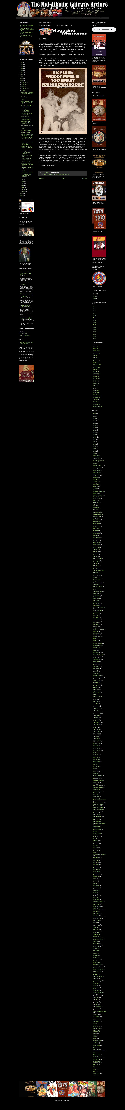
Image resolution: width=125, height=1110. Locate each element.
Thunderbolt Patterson (98, 992)
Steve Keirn (96, 955)
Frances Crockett (97, 656)
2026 (21, 62)
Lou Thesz (95, 771)
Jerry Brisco (96, 717)
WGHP (94, 1052)
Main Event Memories (98, 785)
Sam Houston (96, 929)
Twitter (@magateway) (98, 95)
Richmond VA (96, 392)
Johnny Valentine (97, 740)
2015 (21, 195)
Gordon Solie (96, 673)
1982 (94, 326)
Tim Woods (95, 997)
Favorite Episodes (97, 645)
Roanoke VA (96, 394)
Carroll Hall (95, 553)
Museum (95, 838)
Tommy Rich (96, 1001)
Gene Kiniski (96, 661)
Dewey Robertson (97, 610)
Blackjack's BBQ (97, 516)
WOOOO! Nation (97, 1059)
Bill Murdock (96, 507)
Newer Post (41, 178)
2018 (21, 78)
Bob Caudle (96, 525)
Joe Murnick (96, 734)
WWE (94, 1071)
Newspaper (96, 843)
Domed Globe (44, 18)
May (23, 183)
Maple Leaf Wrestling (98, 787)
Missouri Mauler (97, 828)
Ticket (94, 994)
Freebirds (95, 657)
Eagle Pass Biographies (98, 629)
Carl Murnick (96, 551)
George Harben (96, 664)
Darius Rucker (96, 600)
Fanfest (95, 642)
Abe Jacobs (96, 455)
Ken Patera (95, 747)
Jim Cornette (96, 720)
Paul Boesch (96, 862)
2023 (21, 68)
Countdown (96, 588)
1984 (94, 329)
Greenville (95, 366)
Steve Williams (96, 959)
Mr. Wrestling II (96, 836)
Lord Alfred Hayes (97, 770)
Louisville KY (96, 380)
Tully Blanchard (96, 1018)
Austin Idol (95, 486)
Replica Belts (96, 890)
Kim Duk (95, 752)
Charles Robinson (97, 558)
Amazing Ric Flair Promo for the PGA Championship (27, 143)
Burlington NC (96, 352)
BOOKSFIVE (96, 532)
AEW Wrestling (96, 458)
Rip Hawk (95, 911)
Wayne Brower (96, 1045)
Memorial (95, 798)
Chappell (95, 556)
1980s (94, 298)
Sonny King (96, 941)
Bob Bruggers (96, 523)
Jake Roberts (96, 710)
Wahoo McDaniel (97, 1040)
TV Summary (96, 1021)
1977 (94, 317)
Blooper (95, 518)
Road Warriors (96, 913)
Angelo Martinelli (97, 470)
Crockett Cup (96, 589)
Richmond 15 (96, 390)
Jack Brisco (96, 705)
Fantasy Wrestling (97, 643)
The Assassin (96, 983)
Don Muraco (96, 622)
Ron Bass (95, 922)
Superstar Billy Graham (98, 966)
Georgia (95, 670)
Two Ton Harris (96, 1026)
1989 (94, 338)
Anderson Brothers (97, 465)
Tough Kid (22, 284)
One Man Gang (96, 859)
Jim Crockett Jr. (96, 722)
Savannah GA (96, 397)
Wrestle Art (95, 1067)
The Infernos (96, 987)
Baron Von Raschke (97, 495)
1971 (94, 306)
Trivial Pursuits (96, 1016)
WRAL (94, 1066)
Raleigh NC (96, 388)
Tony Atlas (95, 1004)
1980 (94, 322)
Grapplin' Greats (97, 675)
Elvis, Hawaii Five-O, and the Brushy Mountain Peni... (27, 102)
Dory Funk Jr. (96, 624)
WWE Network (96, 1073)
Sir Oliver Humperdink (98, 938)
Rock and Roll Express (98, 917)
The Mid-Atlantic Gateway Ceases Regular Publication (26, 36)
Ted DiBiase (96, 974)
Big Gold (95, 504)
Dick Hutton (96, 612)
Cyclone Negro (96, 595)
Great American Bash (98, 677)
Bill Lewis (95, 505)
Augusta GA (96, 348)
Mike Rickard (96, 818)
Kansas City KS (96, 373)
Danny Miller (96, 598)
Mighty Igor (95, 812)
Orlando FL (95, 387)
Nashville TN (96, 383)
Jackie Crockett (96, 708)
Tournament (96, 1009)
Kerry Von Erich (96, 750)
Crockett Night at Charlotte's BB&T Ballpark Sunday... (26, 118)
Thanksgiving (96, 981)
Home (22, 18)
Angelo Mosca (96, 472)
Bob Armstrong (96, 519)
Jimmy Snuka (96, 731)
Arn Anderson (96, 475)
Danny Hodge (96, 596)
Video (94, 1038)
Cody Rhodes (96, 581)
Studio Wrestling (54, 18)
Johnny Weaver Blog (24, 335)
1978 (94, 319)
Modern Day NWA (97, 829)
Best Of (95, 500)
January (24, 191)
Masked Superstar (97, 791)
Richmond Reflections (98, 901)
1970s (94, 296)
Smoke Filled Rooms (98, 939)
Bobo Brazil (96, 530)
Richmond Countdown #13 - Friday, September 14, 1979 (27, 169)
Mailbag (95, 784)
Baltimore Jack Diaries (98, 491)
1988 (94, 336)
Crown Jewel (96, 593)
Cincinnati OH (96, 574)
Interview (95, 698)
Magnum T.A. (96, 782)
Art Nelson (95, 477)
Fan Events (96, 640)
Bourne (95, 535)
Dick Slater (95, 615)
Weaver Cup (96, 1049)
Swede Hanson (96, 967)
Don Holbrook (96, 619)
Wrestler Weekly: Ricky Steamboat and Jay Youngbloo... (26, 139)
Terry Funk (95, 978)
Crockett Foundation (98, 591)
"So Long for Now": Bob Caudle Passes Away (25, 306)
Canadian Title (96, 549)
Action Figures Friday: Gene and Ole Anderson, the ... (26, 110)
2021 (21, 72)
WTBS (94, 1069)
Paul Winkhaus (96, 869)
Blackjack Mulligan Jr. (98, 514)
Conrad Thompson (97, 586)
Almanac (95, 463)
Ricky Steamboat (97, 906)
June (23, 181)
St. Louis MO (96, 401)
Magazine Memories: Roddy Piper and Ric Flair (26, 98)
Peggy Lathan (96, 871)
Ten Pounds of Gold (97, 976)
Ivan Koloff (95, 701)
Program (95, 883)
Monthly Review (97, 833)
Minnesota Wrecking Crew (99, 823)
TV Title (95, 1023)
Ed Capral (95, 631)
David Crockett (96, 603)
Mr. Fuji (95, 835)
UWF (94, 1036)
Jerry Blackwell (96, 715)
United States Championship (96, 1031)
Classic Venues (96, 579)
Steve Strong (96, 957)
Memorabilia (96, 796)
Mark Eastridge (96, 789)
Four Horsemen (96, 652)
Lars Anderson (96, 761)
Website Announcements (99, 1051)
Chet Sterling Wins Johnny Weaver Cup (27, 106)
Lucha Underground (97, 775)
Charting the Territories (98, 570)
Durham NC (96, 626)
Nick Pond (95, 847)
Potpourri (95, 881)
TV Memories (96, 1019)
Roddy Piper (66, 174)
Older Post (84, 178)
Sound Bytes (96, 943)
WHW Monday (96, 1054)
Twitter (94, 1025)
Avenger (95, 488)
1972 (94, 308)
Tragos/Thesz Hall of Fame (97, 18)
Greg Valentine (96, 685)
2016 (21, 193)
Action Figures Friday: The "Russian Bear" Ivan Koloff (27, 127)
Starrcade (95, 952)
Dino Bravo (95, 617)
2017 (21, 80)
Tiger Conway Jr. (97, 995)
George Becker (96, 663)
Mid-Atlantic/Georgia (98, 809)
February (24, 189)
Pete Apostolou (96, 874)
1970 (94, 416)
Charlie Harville (96, 561)
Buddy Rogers (96, 544)
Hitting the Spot (96, 692)
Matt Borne (95, 792)
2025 (21, 64)
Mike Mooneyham (97, 816)
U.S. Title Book (96, 1028)
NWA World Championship (99, 854)
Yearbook (95, 1075)
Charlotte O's (96, 567)
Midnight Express (97, 811)
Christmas (95, 572)
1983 (94, 327)
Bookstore (29, 18)
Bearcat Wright (96, 498)
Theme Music (96, 990)
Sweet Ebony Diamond (98, 969)
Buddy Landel (96, 542)
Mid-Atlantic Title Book (98, 807)
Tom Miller (95, 999)
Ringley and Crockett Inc (99, 909)
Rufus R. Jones (96, 925)
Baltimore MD (96, 350)
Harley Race (96, 689)
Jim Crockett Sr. (97, 724)
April (23, 185)
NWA (94, 852)
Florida (94, 650)
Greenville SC (96, 367)
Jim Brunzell (96, 719)
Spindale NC (96, 946)
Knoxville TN (96, 376)
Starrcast (95, 953)
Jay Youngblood (97, 713)
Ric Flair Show (96, 895)
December (24, 82)
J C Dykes (95, 703)
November (24, 84)
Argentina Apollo (97, 474)
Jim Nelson (95, 726)
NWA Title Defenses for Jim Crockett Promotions (26, 343)
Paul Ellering (96, 864)
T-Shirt (94, 973)
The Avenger (96, 985)
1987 (94, 334)
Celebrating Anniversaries (27, 172)
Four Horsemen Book (98, 654)
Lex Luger (95, 764)
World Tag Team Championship (97, 1062)
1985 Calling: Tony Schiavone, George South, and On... (26, 122)
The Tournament (97, 988)
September (24, 88)
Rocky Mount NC (97, 396)
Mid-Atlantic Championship (99, 799)
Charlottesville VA (97, 568)
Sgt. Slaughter (96, 936)
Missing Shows (96, 826)
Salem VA (95, 927)
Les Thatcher (96, 762)
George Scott (96, 666)
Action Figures (96, 457)
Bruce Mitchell (96, 539)
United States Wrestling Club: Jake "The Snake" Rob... (27, 164)
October (24, 86)
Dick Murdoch (96, 613)
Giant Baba (95, 671)
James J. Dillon (96, 712)
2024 (21, 66)
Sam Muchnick (96, 931)
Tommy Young (96, 1002)
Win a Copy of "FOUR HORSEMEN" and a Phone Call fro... (26, 160)
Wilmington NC (96, 404)
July (23, 179)
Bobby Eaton (96, 528)
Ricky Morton (96, 904)
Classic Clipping (97, 575)
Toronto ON (96, 402)
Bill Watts (95, 509)
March (23, 187)
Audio (94, 482)
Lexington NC (96, 378)
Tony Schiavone (97, 1006)
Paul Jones (95, 866)
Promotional (96, 885)
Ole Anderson (96, 857)
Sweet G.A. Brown (97, 971)
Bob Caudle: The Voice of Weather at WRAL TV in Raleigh (26, 273)
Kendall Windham (97, 748)
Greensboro (96, 678)
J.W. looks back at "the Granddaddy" (26, 114)
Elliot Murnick (96, 634)
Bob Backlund (96, 521)
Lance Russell (96, 759)
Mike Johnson (96, 814)
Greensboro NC (97, 364)
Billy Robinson (96, 511)
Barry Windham (96, 496)
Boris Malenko (96, 533)
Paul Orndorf (96, 867)
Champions (96, 554)
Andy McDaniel (96, 468)
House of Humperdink (98, 696)
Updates (95, 1033)
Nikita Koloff (96, 849)
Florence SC (96, 362)
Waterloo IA (96, 1043)
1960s (94, 294)
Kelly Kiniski (96, 745)
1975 (94, 313)
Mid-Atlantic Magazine (98, 802)
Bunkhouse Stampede (98, 546)
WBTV (94, 1047)
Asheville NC (96, 345)
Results (95, 892)
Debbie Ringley (96, 605)
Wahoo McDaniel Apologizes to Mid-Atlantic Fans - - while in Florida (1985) (26, 295)
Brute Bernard (96, 540)
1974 (94, 312)
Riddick (95, 908)
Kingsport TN (96, 374)
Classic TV (95, 577)
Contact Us (63, 18)
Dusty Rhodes (96, 627)
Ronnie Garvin (96, 924)
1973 (94, 310)
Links (94, 768)
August (23, 90)
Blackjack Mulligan (97, 512)
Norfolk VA (95, 385)
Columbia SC (96, 359)
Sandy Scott (96, 932)
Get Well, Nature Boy (26, 132)
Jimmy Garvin (96, 729)
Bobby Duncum (96, 526)
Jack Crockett (96, 706)
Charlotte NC (96, 357)
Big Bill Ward (96, 502)
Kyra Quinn (95, 757)
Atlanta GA (95, 346)
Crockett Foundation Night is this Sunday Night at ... (27, 93)
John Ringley (96, 736)
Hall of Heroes (84, 18)
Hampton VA (96, 369)
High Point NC (96, 371)
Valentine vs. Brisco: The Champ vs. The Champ (27, 135)
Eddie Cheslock (47, 174)
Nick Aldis (95, 845)
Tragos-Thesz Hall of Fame (99, 1011)
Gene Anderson (96, 659)
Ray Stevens (96, 888)
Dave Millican (96, 602)
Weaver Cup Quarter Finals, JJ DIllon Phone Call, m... (27, 148)
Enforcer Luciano (97, 636)
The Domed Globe (24, 331)
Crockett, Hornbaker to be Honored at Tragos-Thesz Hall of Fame (27, 29)
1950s (94, 293)
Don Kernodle (96, 621)
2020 (21, 74)
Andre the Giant (97, 467)
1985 (94, 331)
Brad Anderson (96, 537)
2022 (21, 70)
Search (36, 18)
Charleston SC (96, 353)
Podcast (95, 878)
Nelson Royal (96, 842)
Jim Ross (95, 727)
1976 (94, 315)
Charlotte (95, 355)
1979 (94, 320)
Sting (94, 960)
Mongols (95, 831)
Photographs (96, 876)
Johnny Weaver (96, 741)
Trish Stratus (96, 1014)
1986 (94, 333)
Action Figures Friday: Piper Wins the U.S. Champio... (26, 175)
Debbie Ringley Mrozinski (99, 607)
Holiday (95, 694)
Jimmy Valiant (96, 733)
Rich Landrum (96, 897)
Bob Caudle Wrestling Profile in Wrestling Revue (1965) (26, 317)
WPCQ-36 (95, 1064)
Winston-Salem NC (97, 406)
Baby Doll (95, 489)
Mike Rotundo (96, 819)
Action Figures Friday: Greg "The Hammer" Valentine (26, 152)
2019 (21, 76)
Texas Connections (97, 980)
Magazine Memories (55, 174)
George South (96, 668)
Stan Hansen (96, 950)
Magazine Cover (97, 778)
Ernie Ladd (95, 638)
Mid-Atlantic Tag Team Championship (98, 805)
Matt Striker (96, 794)
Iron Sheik (95, 699)
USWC (94, 1035)
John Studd (96, 738)
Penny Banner (96, 873)
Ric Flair (62, 174)
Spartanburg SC (97, 399)
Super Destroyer (97, 964)
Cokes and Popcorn (97, 582)
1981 (94, 324)
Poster (94, 880)
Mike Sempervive (97, 821)
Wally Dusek (96, 1042)
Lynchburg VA (96, 381)
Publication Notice (73, 18)
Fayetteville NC (96, 360)
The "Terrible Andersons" (27, 130)
